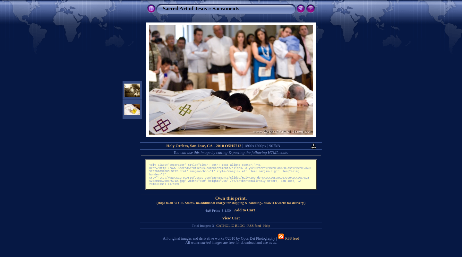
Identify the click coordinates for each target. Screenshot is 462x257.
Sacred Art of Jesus (185, 8)
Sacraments (225, 8)
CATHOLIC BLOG (230, 230)
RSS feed (254, 230)
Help (266, 230)
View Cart (231, 222)
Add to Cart (244, 214)
